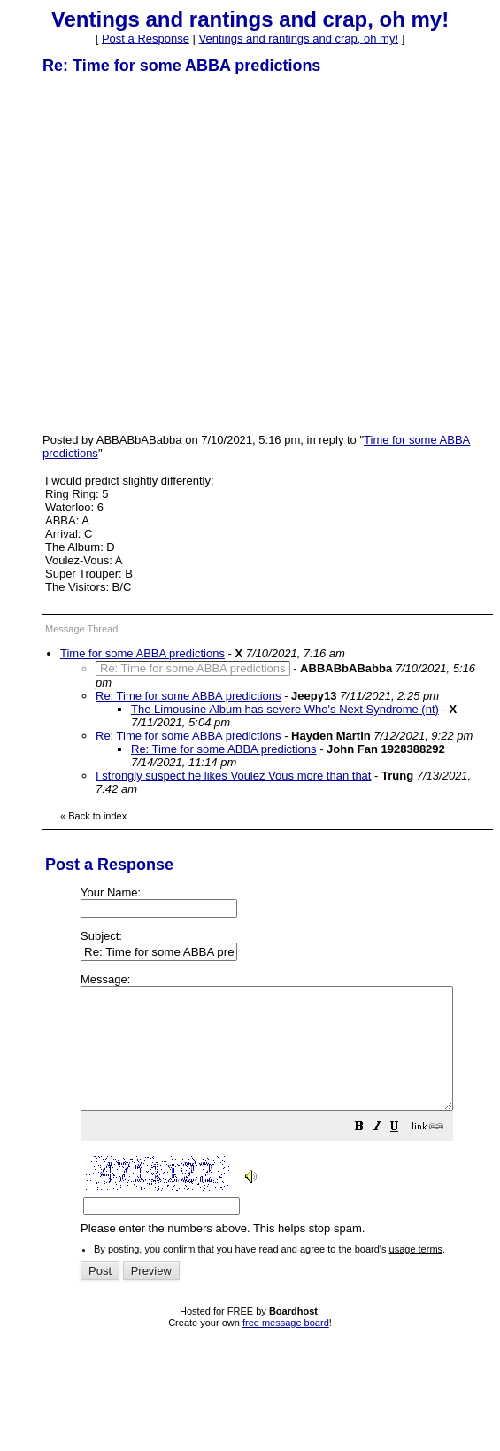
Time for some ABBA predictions (142, 653)
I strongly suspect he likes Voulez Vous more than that (233, 775)
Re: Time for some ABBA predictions (188, 695)
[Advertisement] (166, 253)
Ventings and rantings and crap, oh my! (298, 38)
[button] (403, 1153)
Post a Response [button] (145, 38)
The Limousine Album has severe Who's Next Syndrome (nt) (285, 709)
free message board (285, 1346)
